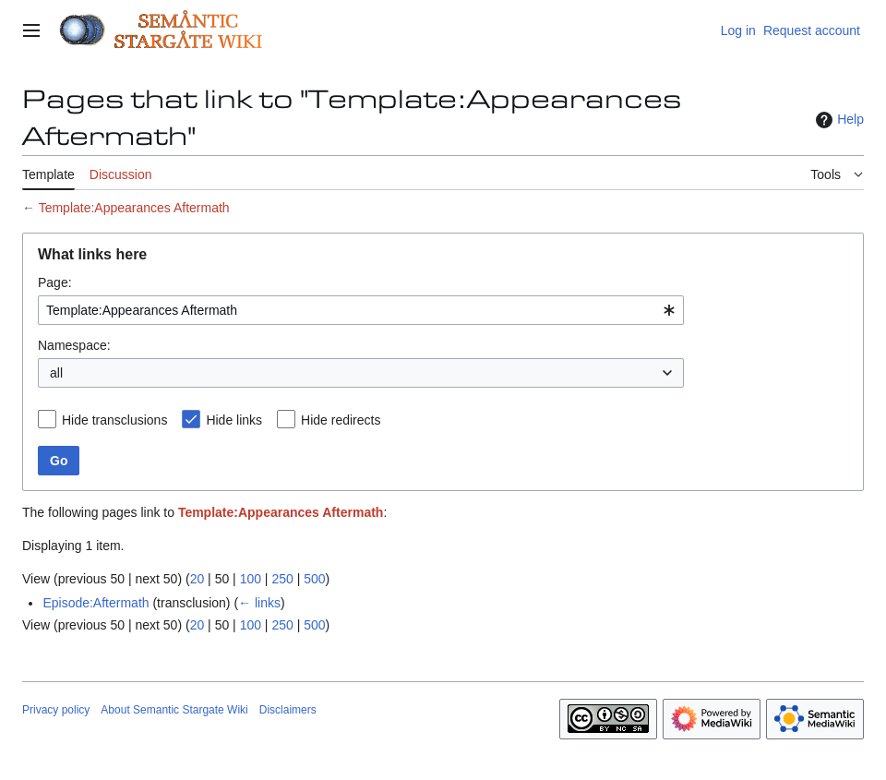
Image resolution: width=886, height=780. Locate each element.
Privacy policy (56, 709)
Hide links (234, 420)
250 (282, 578)
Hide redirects (340, 420)
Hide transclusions (114, 420)
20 (197, 578)
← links (259, 602)
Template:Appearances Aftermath (134, 207)
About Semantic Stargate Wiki (174, 709)
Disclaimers (288, 709)
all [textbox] (56, 373)
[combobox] (361, 310)
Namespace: (74, 345)
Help (837, 120)
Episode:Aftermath (95, 602)
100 (250, 578)
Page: (55, 282)
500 (314, 578)
